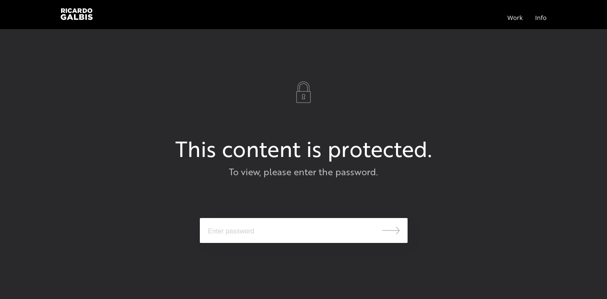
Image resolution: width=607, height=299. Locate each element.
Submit (391, 230)
